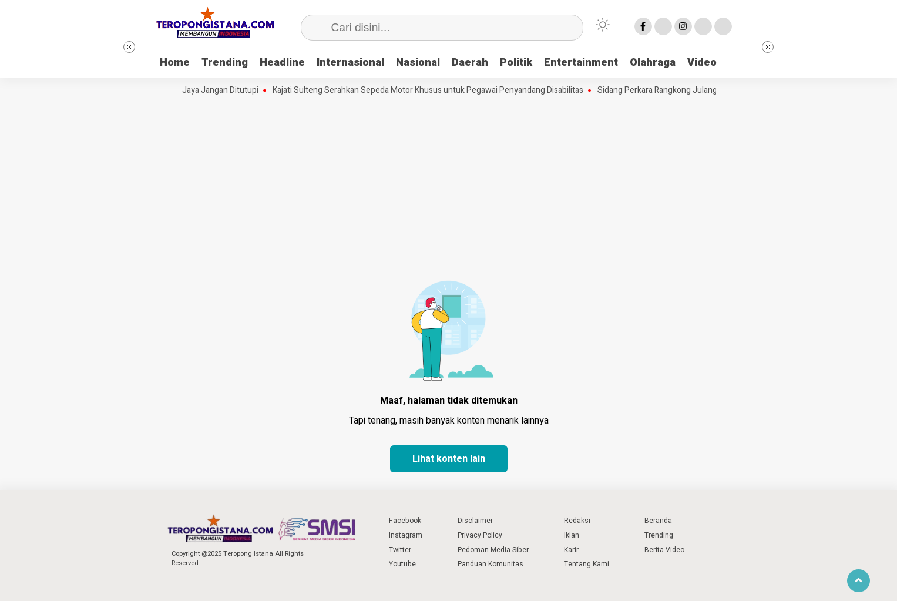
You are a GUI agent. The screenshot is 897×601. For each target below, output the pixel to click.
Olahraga (653, 62)
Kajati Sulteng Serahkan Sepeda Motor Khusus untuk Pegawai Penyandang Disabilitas (432, 90)
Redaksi (577, 520)
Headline (282, 62)
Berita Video (664, 550)
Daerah (470, 62)
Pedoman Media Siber (493, 550)
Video (702, 62)
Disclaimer (475, 520)
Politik (516, 62)
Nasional (418, 62)
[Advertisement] (449, 185)
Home (175, 62)
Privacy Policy (480, 535)
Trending (224, 62)
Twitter (400, 550)
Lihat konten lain (448, 459)
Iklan (571, 535)
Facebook (405, 520)
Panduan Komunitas (490, 564)
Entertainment (581, 62)
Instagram (405, 535)
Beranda (658, 520)
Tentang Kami (586, 564)
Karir (571, 550)
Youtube (402, 564)
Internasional (350, 62)
